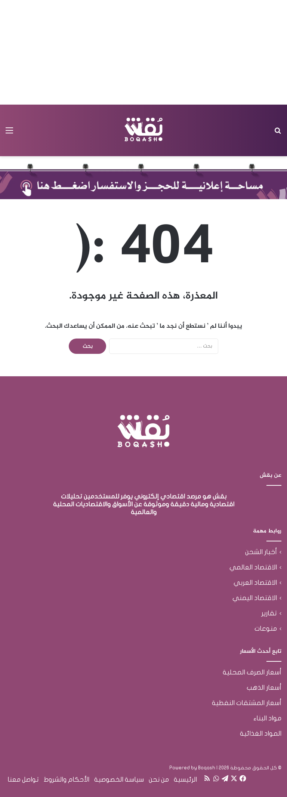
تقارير (269, 613)
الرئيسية (185, 779)
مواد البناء (267, 718)
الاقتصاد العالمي (253, 567)
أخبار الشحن (261, 552)
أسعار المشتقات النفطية (246, 703)
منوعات (265, 628)
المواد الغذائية (260, 733)
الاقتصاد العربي (255, 582)
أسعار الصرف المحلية (252, 672)
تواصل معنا (23, 779)
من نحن (159, 779)
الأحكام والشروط (66, 779)
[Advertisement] (143, 52)
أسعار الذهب (264, 687)
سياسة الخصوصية (119, 779)
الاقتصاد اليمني (254, 598)
